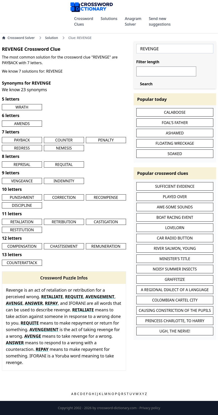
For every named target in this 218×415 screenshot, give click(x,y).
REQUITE (74, 296)
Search (146, 83)
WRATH (21, 107)
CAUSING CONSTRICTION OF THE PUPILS (175, 310)
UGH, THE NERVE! (174, 331)
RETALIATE (52, 296)
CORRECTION (64, 197)
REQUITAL (64, 164)
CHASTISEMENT (64, 246)
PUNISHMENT (22, 197)
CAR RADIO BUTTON (175, 238)
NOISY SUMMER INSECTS (175, 269)
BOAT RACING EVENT (175, 217)
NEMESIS (64, 148)
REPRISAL (22, 164)
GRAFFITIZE (175, 279)
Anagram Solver (133, 21)
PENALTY (106, 140)
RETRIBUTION (64, 221)
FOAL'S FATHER (175, 122)
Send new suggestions (160, 21)
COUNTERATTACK (22, 262)
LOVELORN (174, 227)
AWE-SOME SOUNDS (175, 207)
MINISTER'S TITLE (174, 258)
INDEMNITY (64, 181)
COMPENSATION (21, 246)
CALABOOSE (175, 112)
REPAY (51, 303)
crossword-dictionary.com (117, 408)
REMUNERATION (105, 246)
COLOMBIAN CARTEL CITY (175, 300)
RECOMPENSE (106, 197)
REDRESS (22, 148)
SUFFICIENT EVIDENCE (175, 186)
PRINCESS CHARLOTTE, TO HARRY (174, 320)
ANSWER (34, 303)
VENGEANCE (22, 181)
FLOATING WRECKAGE (175, 143)
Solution (51, 37)
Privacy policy (149, 408)
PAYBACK (22, 140)
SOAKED (175, 153)
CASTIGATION (106, 221)
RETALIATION (22, 221)
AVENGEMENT (99, 296)
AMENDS (22, 123)
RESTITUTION (22, 229)
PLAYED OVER (175, 196)
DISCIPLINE (22, 205)
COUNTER (64, 140)
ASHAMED (175, 133)
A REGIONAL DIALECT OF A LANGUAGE (175, 289)
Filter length (147, 61)
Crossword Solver (18, 37)
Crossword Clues (83, 21)
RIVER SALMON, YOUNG (175, 248)
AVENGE (14, 303)
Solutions (109, 18)
